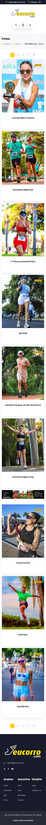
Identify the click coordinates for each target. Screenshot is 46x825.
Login (34, 785)
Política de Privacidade (23, 820)
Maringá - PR (34, 2)
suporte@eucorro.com (15, 2)
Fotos (17, 44)
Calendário (8, 790)
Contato (21, 800)
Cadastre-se (36, 790)
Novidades (22, 795)
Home (5, 44)
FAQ (19, 790)
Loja (5, 795)
